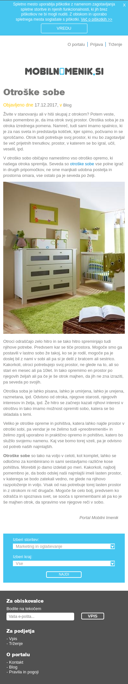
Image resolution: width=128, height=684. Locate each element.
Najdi (64, 574)
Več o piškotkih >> (96, 19)
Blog (67, 105)
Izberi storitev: (26, 539)
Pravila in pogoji (24, 671)
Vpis (13, 638)
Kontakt (16, 662)
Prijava (96, 44)
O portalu (76, 44)
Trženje (115, 44)
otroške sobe (82, 163)
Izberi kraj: (22, 556)
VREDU (64, 28)
